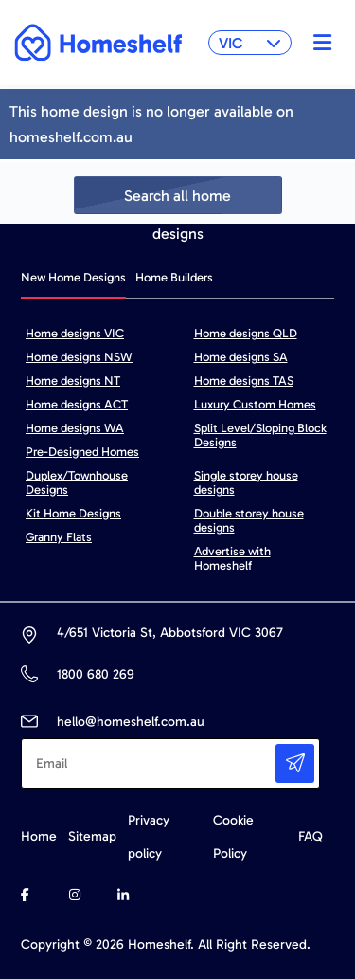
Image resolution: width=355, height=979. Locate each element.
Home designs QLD (245, 333)
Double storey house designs (249, 520)
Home (39, 836)
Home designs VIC (75, 333)
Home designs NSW (79, 357)
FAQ (310, 836)
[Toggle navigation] (318, 42)
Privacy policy (148, 836)
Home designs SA (241, 357)
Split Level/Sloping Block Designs (260, 435)
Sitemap (92, 836)
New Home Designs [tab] (73, 277)
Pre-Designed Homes (82, 451)
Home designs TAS (243, 380)
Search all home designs (177, 200)
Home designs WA (75, 428)
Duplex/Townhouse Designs (77, 482)
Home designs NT (73, 380)
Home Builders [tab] (174, 277)
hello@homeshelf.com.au (130, 722)
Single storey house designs (246, 482)
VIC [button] (250, 43)
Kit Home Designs (73, 513)
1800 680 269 (95, 674)
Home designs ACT (77, 404)
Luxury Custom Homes (255, 404)
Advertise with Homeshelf (232, 558)
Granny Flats (59, 537)
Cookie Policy (233, 836)
